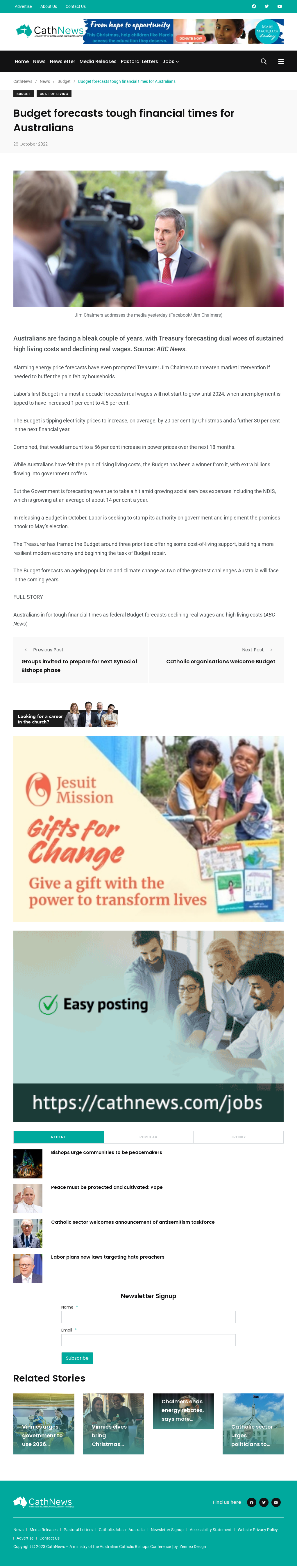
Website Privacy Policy (258, 1529)
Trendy (238, 1137)
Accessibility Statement (211, 1529)
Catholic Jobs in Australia (122, 1529)
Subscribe (77, 1357)
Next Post (258, 649)
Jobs (168, 61)
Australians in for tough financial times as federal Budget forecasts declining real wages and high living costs (137, 615)
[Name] (148, 1317)
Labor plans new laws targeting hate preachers (107, 1257)
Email (69, 1330)
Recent (58, 1137)
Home (22, 61)
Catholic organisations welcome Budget (220, 661)
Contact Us (76, 6)
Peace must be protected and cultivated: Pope (107, 1187)
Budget (24, 94)
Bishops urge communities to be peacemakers (106, 1152)
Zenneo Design (193, 1546)
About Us (48, 6)
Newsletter (62, 61)
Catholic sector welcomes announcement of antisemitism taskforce (133, 1222)
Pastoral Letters (139, 61)
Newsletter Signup (167, 1529)
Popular (148, 1137)
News (39, 61)
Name (69, 1307)
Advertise (23, 6)
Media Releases (98, 61)
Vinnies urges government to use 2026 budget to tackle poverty (42, 1444)
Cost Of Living (54, 94)
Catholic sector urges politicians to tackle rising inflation (252, 1444)
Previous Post (43, 649)
